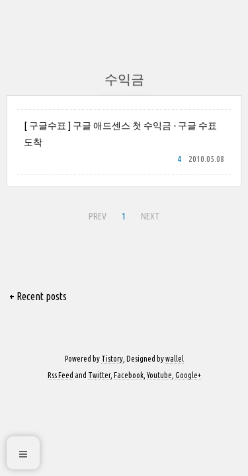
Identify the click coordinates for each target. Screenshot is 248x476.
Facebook (129, 375)
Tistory (112, 358)
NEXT (149, 214)
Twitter (99, 375)
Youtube (159, 375)
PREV (95, 214)
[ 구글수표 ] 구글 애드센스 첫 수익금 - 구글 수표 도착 (120, 133)
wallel (174, 358)
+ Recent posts (38, 296)
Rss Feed (60, 375)
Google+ (188, 375)
